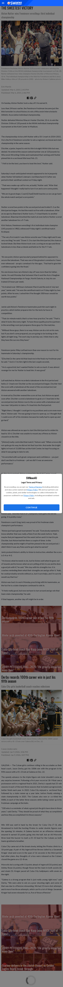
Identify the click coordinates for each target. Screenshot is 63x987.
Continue (31, 507)
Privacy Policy (32, 490)
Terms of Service (35, 487)
